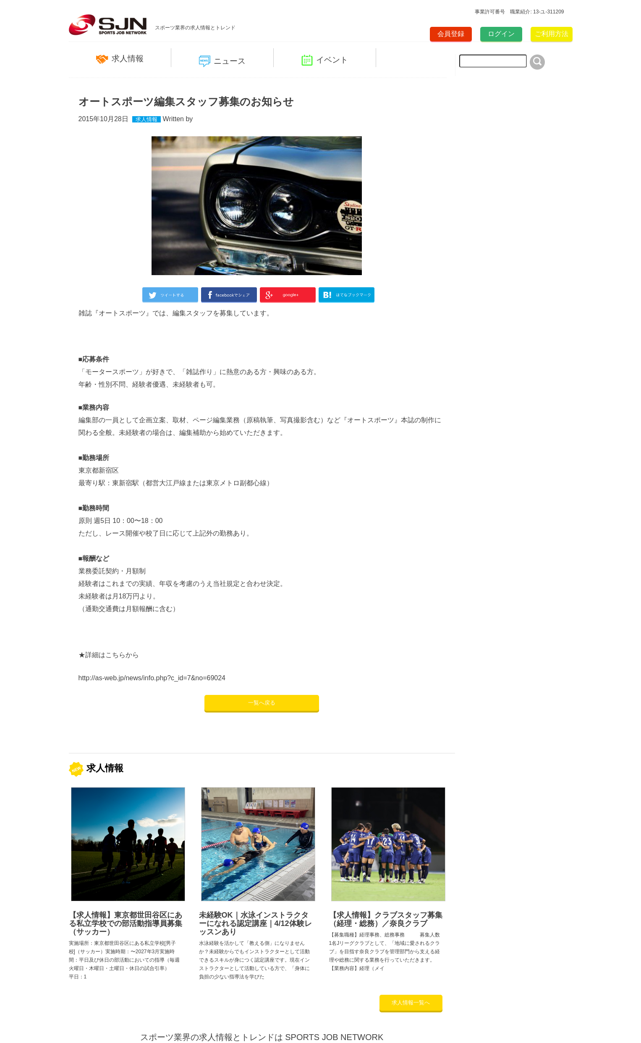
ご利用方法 (551, 33)
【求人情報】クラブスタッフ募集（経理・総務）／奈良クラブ (385, 919)
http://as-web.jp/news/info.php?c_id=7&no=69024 (151, 677)
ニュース (222, 61)
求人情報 (120, 59)
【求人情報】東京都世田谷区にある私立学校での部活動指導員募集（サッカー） (125, 923)
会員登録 (450, 33)
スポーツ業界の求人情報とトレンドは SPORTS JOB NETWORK (262, 1037)
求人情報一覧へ (411, 1002)
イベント (324, 60)
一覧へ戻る (261, 703)
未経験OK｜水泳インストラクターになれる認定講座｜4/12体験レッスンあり (255, 923)
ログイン (501, 33)
